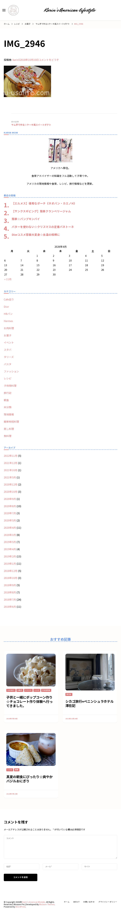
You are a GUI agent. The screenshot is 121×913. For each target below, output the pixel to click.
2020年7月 (10, 513)
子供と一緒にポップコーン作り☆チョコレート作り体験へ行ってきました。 (29, 701)
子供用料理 (10, 385)
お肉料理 (9, 328)
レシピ (17, 23)
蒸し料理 (9, 429)
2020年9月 (10, 499)
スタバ (7, 350)
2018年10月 (10, 578)
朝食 (6, 400)
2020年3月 (10, 535)
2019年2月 (10, 556)
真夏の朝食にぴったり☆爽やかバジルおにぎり (29, 778)
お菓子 (27, 23)
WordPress (21, 906)
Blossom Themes (47, 904)
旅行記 (7, 393)
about (76, 902)
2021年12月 (10, 463)
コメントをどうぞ (49, 60)
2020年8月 (10, 506)
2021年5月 (10, 477)
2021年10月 (10, 470)
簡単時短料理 (11, 421)
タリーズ (9, 357)
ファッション (11, 371)
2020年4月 (10, 527)
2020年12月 (10, 484)
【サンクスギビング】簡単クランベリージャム (41, 211)
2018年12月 (10, 571)
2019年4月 (10, 549)
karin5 (16, 60)
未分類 (7, 407)
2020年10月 (10, 491)
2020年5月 (10, 520)
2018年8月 (10, 592)
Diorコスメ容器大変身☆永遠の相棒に (36, 234)
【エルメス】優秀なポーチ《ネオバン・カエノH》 (44, 203)
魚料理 (7, 436)
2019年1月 (10, 563)
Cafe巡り (9, 299)
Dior (6, 306)
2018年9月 (10, 585)
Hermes (8, 321)
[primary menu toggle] (4, 10)
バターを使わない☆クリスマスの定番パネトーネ (43, 227)
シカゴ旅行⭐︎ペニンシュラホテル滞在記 (89, 703)
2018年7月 (10, 599)
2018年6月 (10, 606)
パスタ (7, 364)
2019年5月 (10, 542)
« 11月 (8, 279)
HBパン (8, 314)
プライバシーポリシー (107, 902)
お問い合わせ (89, 902)
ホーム (67, 902)
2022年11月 (10, 456)
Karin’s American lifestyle (69, 10)
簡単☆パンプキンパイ (26, 219)
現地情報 (9, 414)
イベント (9, 342)
